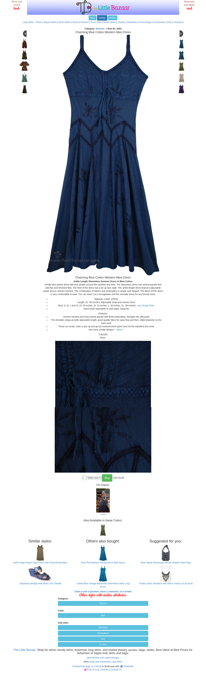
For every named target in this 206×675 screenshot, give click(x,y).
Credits (103, 514)
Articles (105, 669)
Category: (63, 598)
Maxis (119, 329)
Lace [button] (103, 639)
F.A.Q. (96, 669)
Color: (61, 610)
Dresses (85, 22)
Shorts (75, 22)
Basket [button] (113, 18)
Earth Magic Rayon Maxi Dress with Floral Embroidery (40, 562)
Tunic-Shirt (96, 22)
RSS (89, 669)
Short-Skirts (64, 22)
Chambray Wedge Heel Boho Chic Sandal (40, 583)
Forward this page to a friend (86, 666)
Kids (169, 22)
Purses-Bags (144, 22)
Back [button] (92, 18)
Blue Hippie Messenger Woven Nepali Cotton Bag (166, 562)
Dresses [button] (103, 603)
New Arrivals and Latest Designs (103, 657)
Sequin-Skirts (50, 22)
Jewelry (121, 22)
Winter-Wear (109, 22)
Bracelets (131, 22)
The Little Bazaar (24, 650)
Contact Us (116, 669)
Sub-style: (63, 622)
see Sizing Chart (146, 305)
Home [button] (102, 18)
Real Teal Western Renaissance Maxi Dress (103, 562)
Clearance (178, 22)
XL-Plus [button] (103, 644)
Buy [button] (107, 478)
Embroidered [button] (103, 633)
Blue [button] (103, 615)
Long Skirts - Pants (32, 22)
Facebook (128, 666)
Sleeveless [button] (103, 627)
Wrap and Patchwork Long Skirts (105, 661)
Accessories (159, 22)
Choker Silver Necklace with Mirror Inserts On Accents (166, 583)
